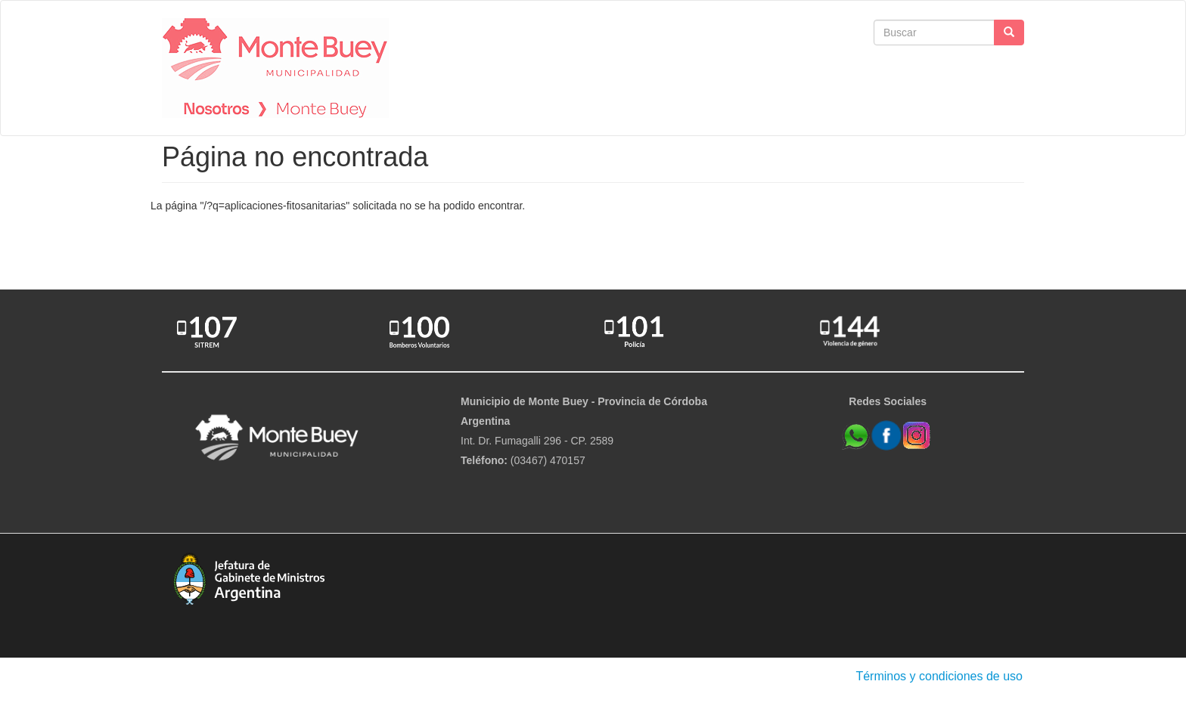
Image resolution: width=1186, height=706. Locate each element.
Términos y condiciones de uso (939, 676)
